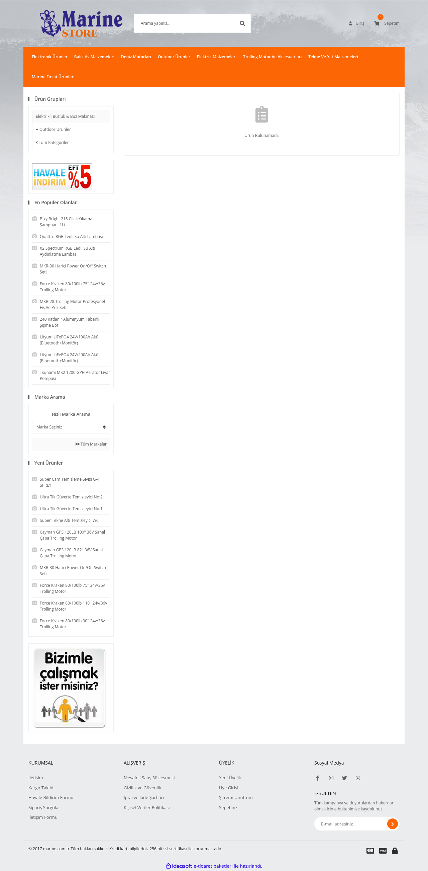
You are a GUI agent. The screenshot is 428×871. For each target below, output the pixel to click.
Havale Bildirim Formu (51, 797)
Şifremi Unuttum (236, 797)
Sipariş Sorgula (43, 807)
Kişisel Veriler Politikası (147, 807)
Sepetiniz (228, 807)
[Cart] (387, 23)
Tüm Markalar (91, 444)
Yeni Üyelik (230, 778)
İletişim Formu (43, 817)
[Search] (182, 23)
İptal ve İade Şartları (144, 797)
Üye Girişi (228, 788)
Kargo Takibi (40, 788)
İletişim (35, 778)
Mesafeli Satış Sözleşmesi (149, 778)
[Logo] (71, 23)
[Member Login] (356, 23)
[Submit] (392, 823)
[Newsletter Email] (357, 823)
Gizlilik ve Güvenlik (142, 788)
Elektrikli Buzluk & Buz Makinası (65, 116)
